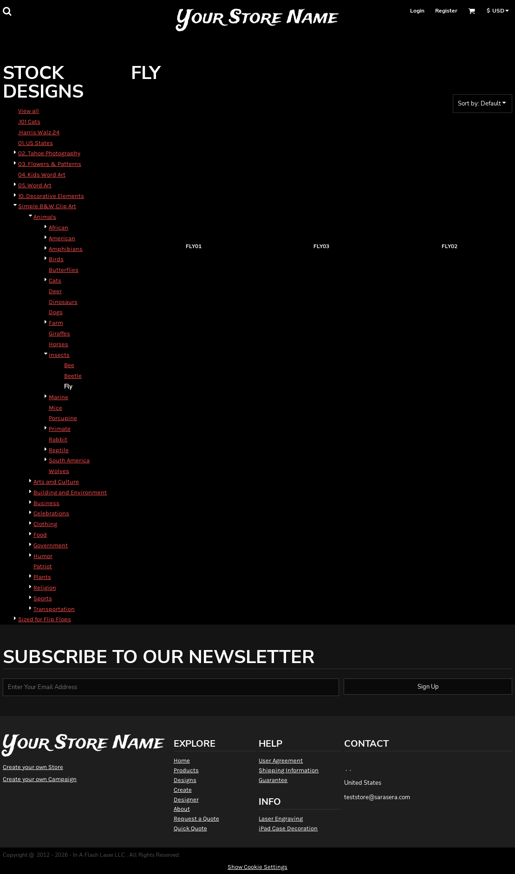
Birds (56, 259)
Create (183, 789)
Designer (186, 799)
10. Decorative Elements (51, 195)
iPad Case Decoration (288, 828)
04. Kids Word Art (41, 174)
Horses (58, 344)
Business (46, 502)
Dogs (56, 312)
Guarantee (273, 779)
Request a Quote (196, 818)
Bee (69, 364)
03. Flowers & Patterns (49, 163)
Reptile (59, 450)
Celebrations (51, 513)
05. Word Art (35, 185)
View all (28, 110)
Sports (42, 598)
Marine (58, 397)
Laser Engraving (281, 818)
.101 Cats (29, 121)
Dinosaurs (63, 301)
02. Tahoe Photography (49, 153)
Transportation (54, 608)
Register (446, 10)
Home (182, 760)
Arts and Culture (56, 481)
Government (50, 545)
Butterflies (63, 269)
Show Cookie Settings (257, 866)
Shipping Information (289, 770)
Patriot (42, 566)
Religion (44, 587)
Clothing (45, 523)
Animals (44, 216)
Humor (42, 555)
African (58, 227)
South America (69, 460)
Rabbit (58, 439)
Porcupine (63, 417)
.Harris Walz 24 (38, 132)
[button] (7, 11)
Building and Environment (70, 492)
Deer (55, 291)
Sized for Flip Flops (44, 619)
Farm (56, 322)
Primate (60, 428)
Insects (59, 354)
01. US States (35, 142)
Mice (55, 407)
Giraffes (59, 333)
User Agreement (281, 760)
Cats (55, 280)
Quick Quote (190, 828)
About (182, 808)
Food (40, 534)
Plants (42, 576)
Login (417, 10)
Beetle (73, 375)
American (62, 238)
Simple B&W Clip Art (47, 206)
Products (186, 770)
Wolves (59, 470)
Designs (185, 779)
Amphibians (66, 248)
